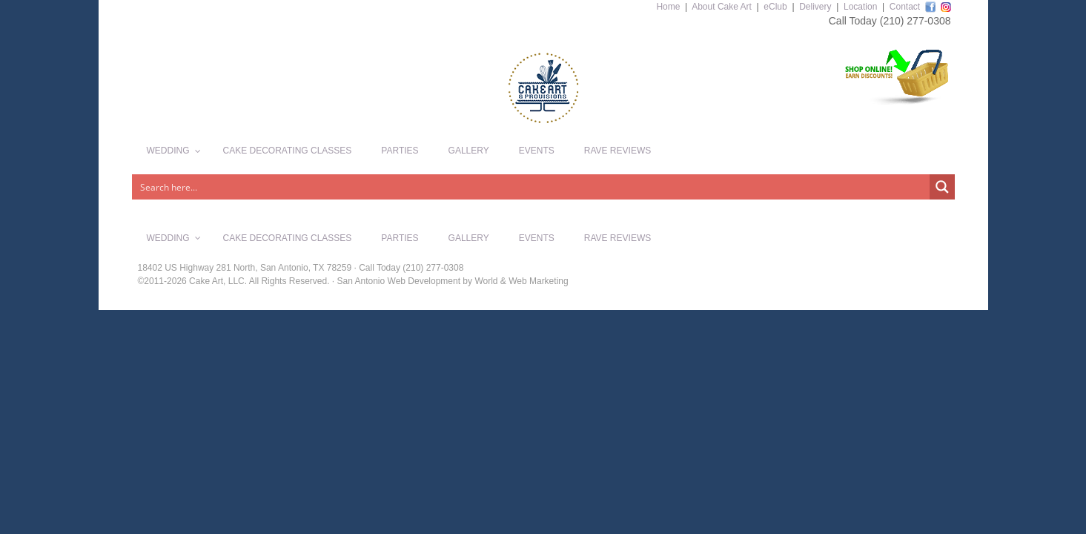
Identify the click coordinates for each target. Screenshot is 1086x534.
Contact (905, 6)
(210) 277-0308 (915, 21)
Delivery (815, 6)
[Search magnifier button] (942, 187)
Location (860, 6)
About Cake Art (722, 6)
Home (668, 6)
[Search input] (531, 187)
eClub (775, 6)
